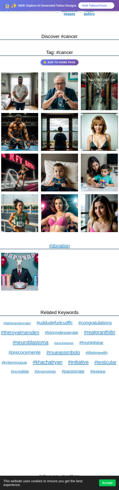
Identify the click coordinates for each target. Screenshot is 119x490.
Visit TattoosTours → (96, 5)
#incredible (20, 371)
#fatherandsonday (17, 323)
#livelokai (97, 371)
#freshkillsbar (91, 342)
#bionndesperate (61, 332)
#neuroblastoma (30, 342)
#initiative (78, 362)
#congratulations (95, 322)
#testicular (105, 362)
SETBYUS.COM (14, 10)
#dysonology (45, 371)
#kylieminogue (14, 362)
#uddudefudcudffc (55, 322)
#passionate (73, 371)
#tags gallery (89, 12)
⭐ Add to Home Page (59, 62)
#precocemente (25, 352)
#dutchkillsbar (64, 343)
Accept (107, 483)
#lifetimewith (97, 352)
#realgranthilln (99, 332)
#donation (59, 245)
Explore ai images (69, 12)
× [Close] (112, 5)
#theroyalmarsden (20, 332)
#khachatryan (47, 362)
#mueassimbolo (63, 352)
